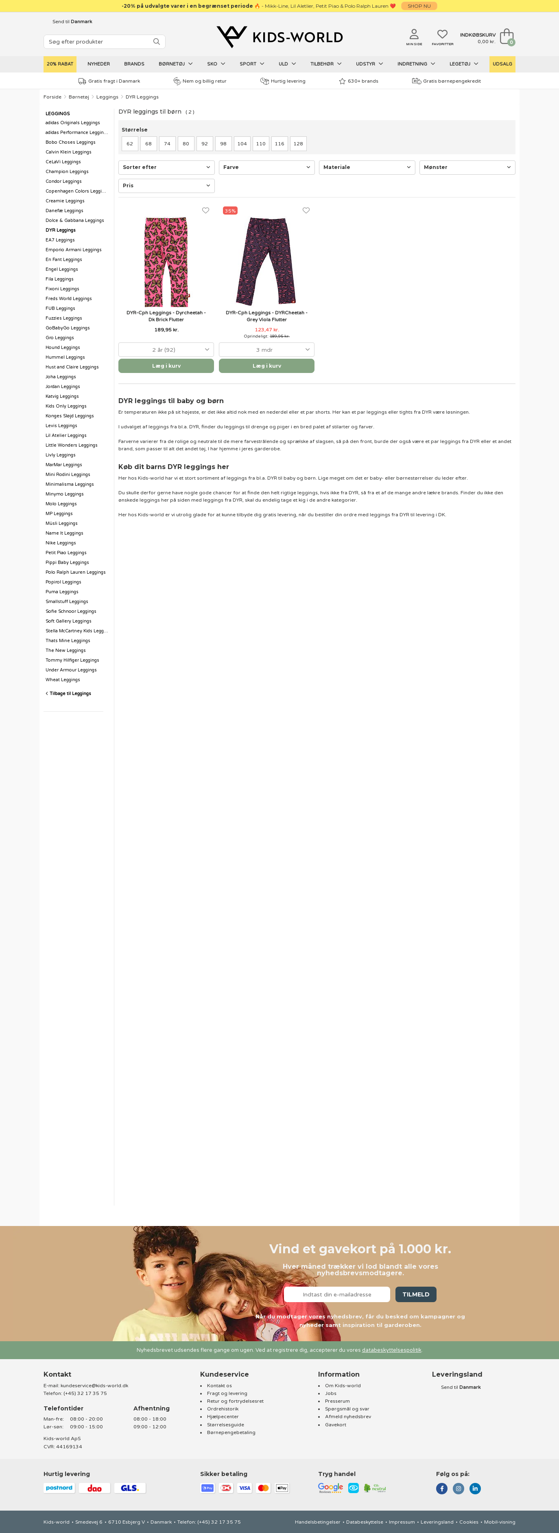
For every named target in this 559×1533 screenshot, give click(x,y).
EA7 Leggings (60, 240)
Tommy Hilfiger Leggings (72, 660)
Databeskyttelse (364, 1522)
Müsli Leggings (62, 523)
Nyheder (98, 64)
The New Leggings (66, 650)
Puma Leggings (62, 591)
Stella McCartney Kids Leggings (78, 631)
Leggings (107, 97)
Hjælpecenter (223, 1416)
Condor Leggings (64, 181)
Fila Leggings (60, 279)
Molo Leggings (61, 504)
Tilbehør (326, 64)
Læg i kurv (166, 366)
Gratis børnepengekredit (446, 81)
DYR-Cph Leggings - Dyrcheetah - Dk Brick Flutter (166, 316)
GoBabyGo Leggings (68, 328)
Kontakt (57, 1374)
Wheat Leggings (63, 679)
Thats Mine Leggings (68, 640)
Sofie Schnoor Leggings (71, 611)
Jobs (330, 1393)
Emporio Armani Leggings (74, 249)
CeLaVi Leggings (63, 161)
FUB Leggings (60, 308)
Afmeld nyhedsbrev (348, 1416)
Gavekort (335, 1425)
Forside (52, 97)
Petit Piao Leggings (66, 552)
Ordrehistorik (222, 1409)
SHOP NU (419, 6)
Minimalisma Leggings (70, 484)
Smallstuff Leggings (67, 601)
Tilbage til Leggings (68, 693)
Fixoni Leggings (62, 289)
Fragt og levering (227, 1393)
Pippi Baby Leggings (67, 562)
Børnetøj (176, 64)
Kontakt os (219, 1385)
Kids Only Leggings (66, 406)
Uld (287, 64)
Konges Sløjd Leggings (70, 416)
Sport (252, 64)
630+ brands (358, 81)
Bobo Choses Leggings (71, 142)
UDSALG (502, 64)
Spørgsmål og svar (347, 1409)
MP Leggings (59, 513)
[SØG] (156, 41)
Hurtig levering (283, 81)
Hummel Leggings (65, 357)
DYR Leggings (142, 97)
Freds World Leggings (69, 298)
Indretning (416, 64)
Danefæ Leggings (64, 210)
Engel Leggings (62, 269)
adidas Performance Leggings (77, 132)
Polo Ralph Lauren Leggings (76, 572)
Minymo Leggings (65, 494)
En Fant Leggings (64, 259)
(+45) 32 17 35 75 (85, 1393)
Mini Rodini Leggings (68, 474)
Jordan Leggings (63, 386)
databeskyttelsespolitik (391, 1350)
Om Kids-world (343, 1385)
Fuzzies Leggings (64, 318)
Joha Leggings (61, 376)
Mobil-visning (499, 1522)
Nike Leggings (61, 543)
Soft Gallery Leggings (69, 621)
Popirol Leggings (63, 582)
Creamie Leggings (65, 201)
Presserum (337, 1401)
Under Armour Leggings (71, 670)
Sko (216, 64)
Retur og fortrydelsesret (235, 1401)
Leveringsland (437, 1522)
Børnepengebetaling (231, 1432)
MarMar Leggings (64, 464)
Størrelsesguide (225, 1425)
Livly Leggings (61, 455)
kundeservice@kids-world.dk (94, 1385)
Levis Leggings (61, 425)
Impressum (402, 1522)
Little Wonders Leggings (72, 445)
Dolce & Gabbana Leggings (75, 220)
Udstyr (369, 64)
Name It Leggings (64, 533)
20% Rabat (60, 64)
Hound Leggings (63, 347)
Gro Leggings (60, 337)
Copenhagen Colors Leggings (77, 191)
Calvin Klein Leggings (69, 152)
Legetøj (464, 64)
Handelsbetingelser (318, 1522)
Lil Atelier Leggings (66, 435)
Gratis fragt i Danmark (109, 81)
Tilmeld (416, 1294)
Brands (134, 64)
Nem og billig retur (200, 81)
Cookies (468, 1522)
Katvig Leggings (62, 396)
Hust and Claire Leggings (72, 367)
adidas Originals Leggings (73, 122)
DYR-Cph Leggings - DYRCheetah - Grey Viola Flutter (267, 316)
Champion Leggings (67, 171)
